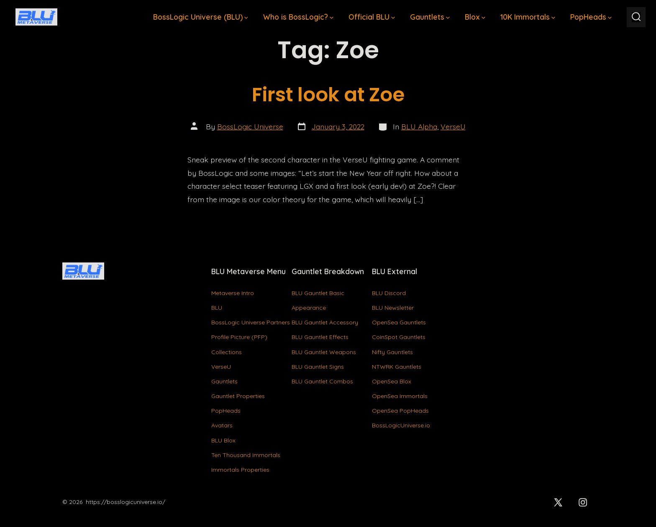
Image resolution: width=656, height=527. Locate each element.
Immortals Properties (240, 469)
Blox (475, 16)
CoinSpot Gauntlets (398, 337)
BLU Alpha (419, 126)
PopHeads (591, 16)
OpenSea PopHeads (400, 410)
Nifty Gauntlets (392, 352)
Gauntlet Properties (238, 396)
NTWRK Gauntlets (396, 366)
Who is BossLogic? (298, 16)
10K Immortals (527, 16)
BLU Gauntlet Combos (322, 381)
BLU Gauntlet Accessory (325, 322)
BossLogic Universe (250, 126)
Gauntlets (430, 16)
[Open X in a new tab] (558, 502)
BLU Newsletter (393, 307)
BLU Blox (223, 440)
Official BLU (371, 16)
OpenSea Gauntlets (399, 322)
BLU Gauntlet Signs (318, 366)
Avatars (222, 425)
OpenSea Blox (391, 381)
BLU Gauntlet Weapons (324, 352)
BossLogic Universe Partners (250, 322)
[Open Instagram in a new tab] (583, 502)
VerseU (453, 126)
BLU (216, 307)
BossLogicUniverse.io (401, 425)
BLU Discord (389, 293)
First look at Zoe (328, 94)
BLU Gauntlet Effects (320, 337)
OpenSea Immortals (400, 396)
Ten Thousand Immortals (245, 455)
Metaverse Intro (232, 293)
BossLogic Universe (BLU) (200, 16)
